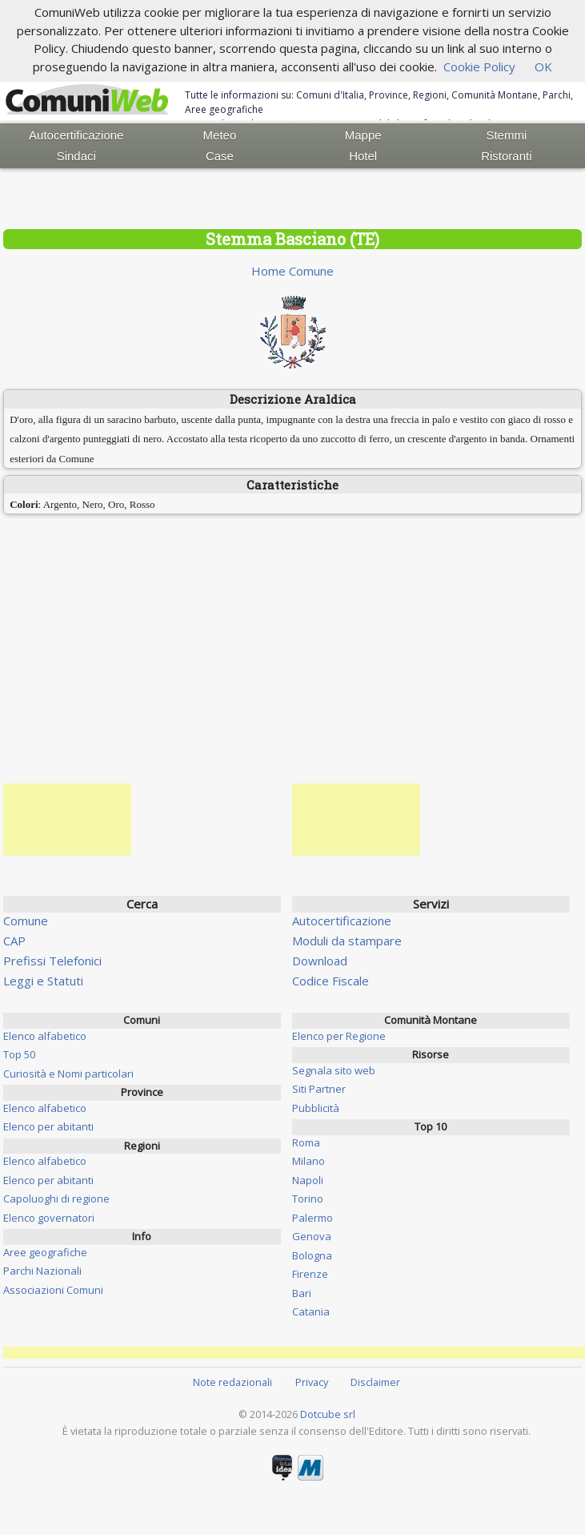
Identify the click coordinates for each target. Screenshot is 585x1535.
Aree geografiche (45, 1252)
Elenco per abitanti (48, 1126)
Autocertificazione (76, 135)
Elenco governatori (48, 1218)
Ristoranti (506, 156)
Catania (311, 1311)
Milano (308, 1161)
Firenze (310, 1274)
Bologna (312, 1255)
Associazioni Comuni (53, 1290)
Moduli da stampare (347, 941)
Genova (311, 1236)
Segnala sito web (333, 1070)
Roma (306, 1142)
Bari (301, 1293)
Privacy (311, 1382)
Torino (307, 1198)
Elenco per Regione (339, 1036)
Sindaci (76, 156)
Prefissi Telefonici (52, 961)
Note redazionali (232, 1382)
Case (220, 156)
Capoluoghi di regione (56, 1198)
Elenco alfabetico (44, 1036)
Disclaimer (375, 1382)
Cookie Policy (479, 66)
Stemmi (506, 135)
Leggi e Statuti (43, 981)
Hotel (363, 156)
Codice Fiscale (330, 981)
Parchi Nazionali (42, 1270)
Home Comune (292, 271)
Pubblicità (315, 1108)
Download (319, 961)
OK (543, 66)
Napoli (307, 1180)
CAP (14, 941)
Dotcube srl (327, 1414)
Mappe (363, 135)
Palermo (312, 1218)
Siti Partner (319, 1089)
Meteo (220, 135)
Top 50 (19, 1054)
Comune (25, 921)
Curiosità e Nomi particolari (68, 1073)
